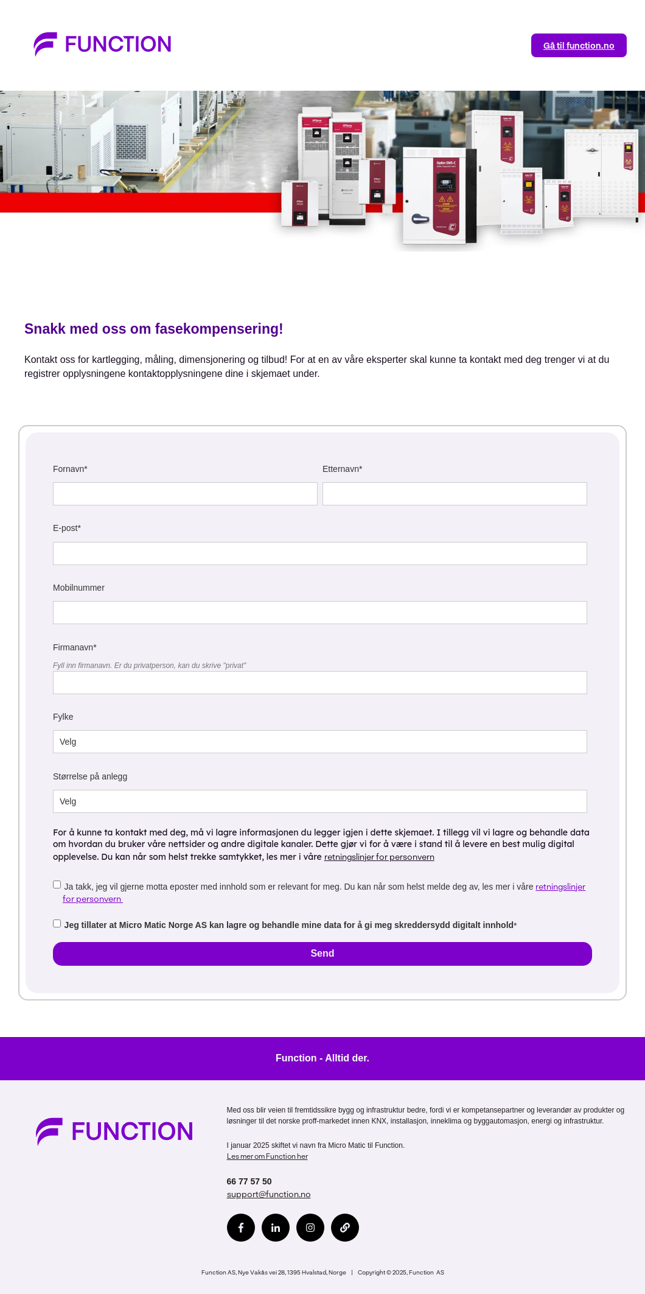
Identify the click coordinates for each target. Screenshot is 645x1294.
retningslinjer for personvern (379, 856)
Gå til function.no (579, 45)
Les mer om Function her (267, 1156)
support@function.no (269, 1194)
